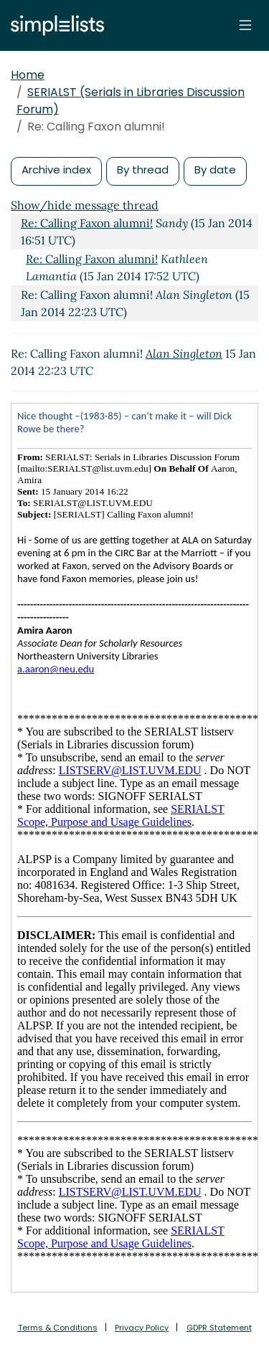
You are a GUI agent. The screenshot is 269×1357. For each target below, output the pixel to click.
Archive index (56, 169)
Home (27, 75)
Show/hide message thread (85, 205)
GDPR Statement (219, 1327)
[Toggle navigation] (245, 25)
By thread (143, 169)
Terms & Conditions (58, 1327)
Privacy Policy (142, 1327)
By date (215, 169)
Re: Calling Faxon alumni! (87, 223)
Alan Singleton (184, 353)
